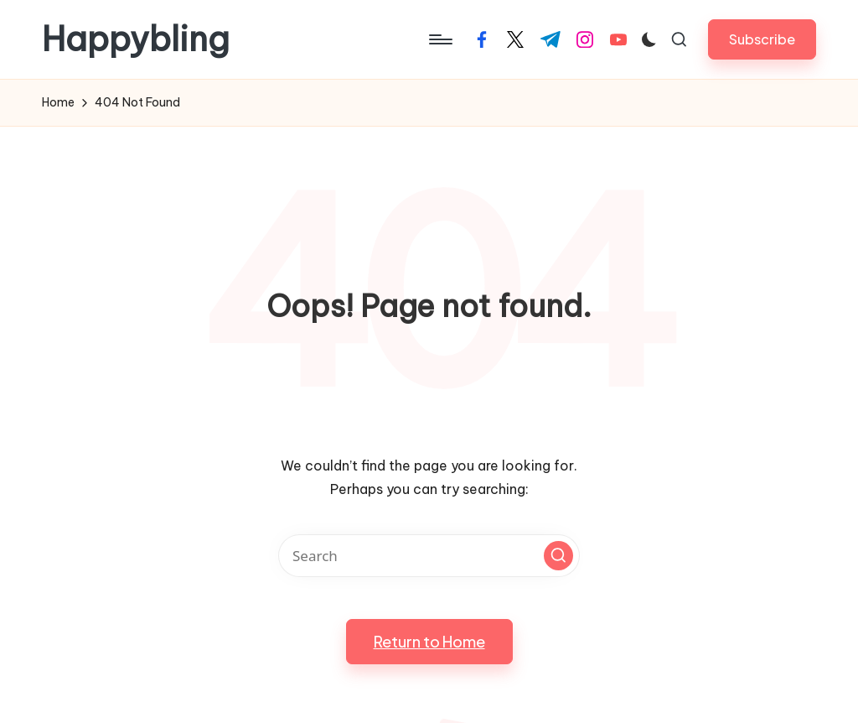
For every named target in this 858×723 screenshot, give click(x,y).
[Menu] (439, 39)
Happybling (136, 39)
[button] (762, 39)
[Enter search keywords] (429, 555)
